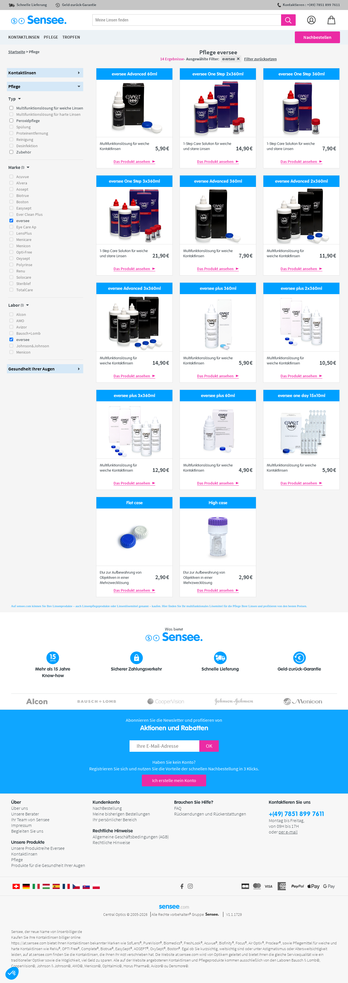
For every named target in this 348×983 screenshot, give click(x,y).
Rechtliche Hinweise (111, 842)
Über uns (19, 808)
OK (209, 746)
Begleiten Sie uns (27, 831)
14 (244, 148)
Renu (20, 271)
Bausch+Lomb (28, 333)
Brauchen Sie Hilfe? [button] (193, 802)
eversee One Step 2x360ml (217, 74)
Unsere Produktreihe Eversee (38, 848)
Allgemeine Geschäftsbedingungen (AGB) (131, 837)
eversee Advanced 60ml (134, 74)
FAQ (177, 808)
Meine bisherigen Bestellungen (121, 814)
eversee (22, 220)
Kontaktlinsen (24, 854)
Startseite (16, 51)
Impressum (21, 825)
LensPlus (24, 233)
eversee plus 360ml (218, 288)
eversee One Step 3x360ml (134, 181)
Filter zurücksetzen (260, 58)
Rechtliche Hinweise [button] (113, 831)
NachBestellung (107, 808)
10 (327, 362)
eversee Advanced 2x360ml (301, 181)
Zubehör (23, 152)
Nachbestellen (317, 37)
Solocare (23, 277)
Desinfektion (27, 145)
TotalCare (24, 289)
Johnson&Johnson (32, 345)
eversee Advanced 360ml (218, 181)
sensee (174, 906)
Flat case (134, 503)
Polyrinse (24, 264)
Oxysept (23, 258)
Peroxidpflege (28, 120)
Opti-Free (24, 252)
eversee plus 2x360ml (301, 288)
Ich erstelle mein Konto (174, 780)
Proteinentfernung (32, 133)
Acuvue (22, 176)
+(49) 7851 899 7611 (296, 814)
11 (327, 255)
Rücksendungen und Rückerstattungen (210, 814)
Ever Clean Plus (29, 214)
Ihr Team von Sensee (30, 819)
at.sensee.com (40, 954)
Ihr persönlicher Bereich (115, 819)
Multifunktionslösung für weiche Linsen (49, 108)
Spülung (23, 126)
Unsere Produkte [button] (28, 842)
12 (160, 469)
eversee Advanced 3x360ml (134, 288)
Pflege (17, 859)
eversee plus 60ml (218, 395)
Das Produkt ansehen (134, 161)
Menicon (23, 245)
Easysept (23, 208)
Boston (22, 201)
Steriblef (23, 283)
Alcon (21, 314)
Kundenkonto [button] (106, 802)
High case (218, 503)
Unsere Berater (25, 814)
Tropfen (71, 37)
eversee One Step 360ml (302, 74)
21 (160, 255)
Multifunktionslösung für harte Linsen (48, 114)
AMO (20, 320)
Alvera (21, 183)
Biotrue (22, 195)
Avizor (21, 327)
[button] (12, 973)
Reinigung (24, 139)
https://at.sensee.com (28, 943)
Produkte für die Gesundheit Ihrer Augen (48, 865)
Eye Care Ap (26, 227)
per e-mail (288, 832)
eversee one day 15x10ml (301, 395)
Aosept (22, 189)
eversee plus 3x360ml (134, 395)
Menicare (23, 239)
